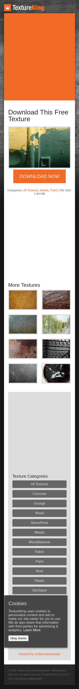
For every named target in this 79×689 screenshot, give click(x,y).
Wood (39, 513)
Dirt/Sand (39, 590)
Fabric (39, 552)
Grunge (39, 503)
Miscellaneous (39, 542)
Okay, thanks (18, 638)
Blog (72, 6)
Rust (39, 571)
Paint (53, 190)
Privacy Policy (49, 674)
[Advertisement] (39, 56)
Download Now (39, 176)
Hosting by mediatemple (28, 678)
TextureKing (24, 7)
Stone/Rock (39, 523)
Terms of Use (58, 6)
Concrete (39, 494)
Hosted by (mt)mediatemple (39, 654)
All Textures (30, 190)
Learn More (32, 630)
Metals (44, 190)
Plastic (39, 580)
